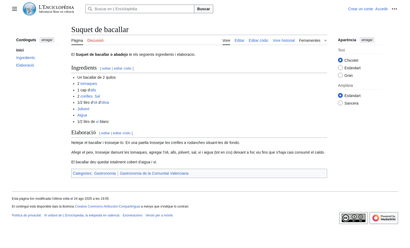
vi (97, 121)
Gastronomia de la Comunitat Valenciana (154, 173)
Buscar (203, 9)
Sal (97, 96)
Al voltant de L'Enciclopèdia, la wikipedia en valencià (81, 215)
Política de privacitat (26, 215)
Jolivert (83, 109)
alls (93, 90)
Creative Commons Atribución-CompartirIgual (107, 206)
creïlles (86, 96)
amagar (47, 40)
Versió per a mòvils (159, 215)
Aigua (82, 115)
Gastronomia (105, 173)
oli (95, 102)
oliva (105, 102)
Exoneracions (133, 215)
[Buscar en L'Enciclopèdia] (139, 9)
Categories (82, 173)
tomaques (88, 83)
